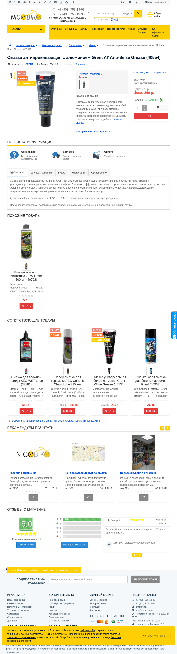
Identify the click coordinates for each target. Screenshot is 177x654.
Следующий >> (160, 73)
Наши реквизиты (16, 598)
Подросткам (97, 29)
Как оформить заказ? (158, 32)
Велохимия (76, 45)
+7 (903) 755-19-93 (71, 9)
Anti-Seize (58, 419)
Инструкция (78, 170)
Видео (61, 170)
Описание (17, 170)
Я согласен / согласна (153, 635)
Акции (131, 29)
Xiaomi (114, 19)
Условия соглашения (23, 471)
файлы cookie (87, 630)
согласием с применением (21, 637)
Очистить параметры (90, 74)
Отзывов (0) (99, 170)
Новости (53, 608)
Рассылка (95, 608)
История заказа (98, 601)
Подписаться (145, 577)
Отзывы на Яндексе (59, 618)
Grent (94, 45)
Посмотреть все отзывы (74, 543)
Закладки (95, 605)
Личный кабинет (98, 598)
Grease (69, 419)
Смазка (17, 419)
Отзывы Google (142, 31)
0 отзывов (81, 64)
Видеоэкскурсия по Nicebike (138, 471)
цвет (82, 77)
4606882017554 (91, 419)
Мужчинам (56, 29)
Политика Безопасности (19, 605)
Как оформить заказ (59, 612)
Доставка (12, 618)
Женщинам (71, 29)
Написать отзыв (26, 543)
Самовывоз (13, 612)
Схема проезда (15, 601)
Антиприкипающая (33, 419)
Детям (84, 29)
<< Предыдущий (141, 73)
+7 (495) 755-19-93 (71, 14)
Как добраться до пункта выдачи (86, 471)
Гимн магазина (56, 615)
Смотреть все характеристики (93, 129)
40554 (77, 419)
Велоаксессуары (53, 45)
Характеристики (41, 170)
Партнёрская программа (61, 601)
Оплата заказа (14, 615)
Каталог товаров (27, 45)
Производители (116, 29)
